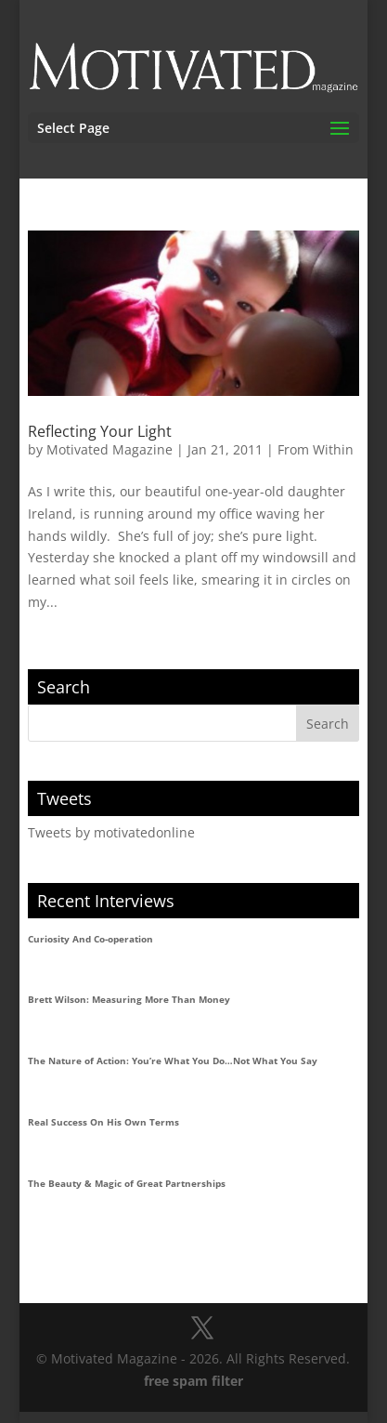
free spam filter (193, 1381)
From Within (315, 449)
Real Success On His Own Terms (103, 1121)
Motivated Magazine (109, 449)
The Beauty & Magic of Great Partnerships (127, 1183)
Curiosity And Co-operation (90, 938)
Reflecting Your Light (100, 431)
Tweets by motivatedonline (111, 832)
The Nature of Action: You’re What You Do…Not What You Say (172, 1060)
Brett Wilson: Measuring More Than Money (129, 999)
